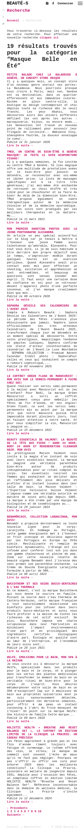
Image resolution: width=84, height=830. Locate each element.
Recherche (18, 10)
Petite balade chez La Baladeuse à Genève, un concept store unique (42, 76)
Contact (13, 827)
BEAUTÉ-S (17, 3)
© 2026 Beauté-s (64, 827)
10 (39, 811)
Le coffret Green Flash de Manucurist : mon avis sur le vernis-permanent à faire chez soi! (42, 379)
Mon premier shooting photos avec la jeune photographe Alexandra (42, 230)
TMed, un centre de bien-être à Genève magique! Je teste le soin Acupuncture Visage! (42, 155)
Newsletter (32, 827)
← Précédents (17, 808)
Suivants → (15, 815)
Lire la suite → (20, 145)
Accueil (13, 20)
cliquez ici (49, 37)
